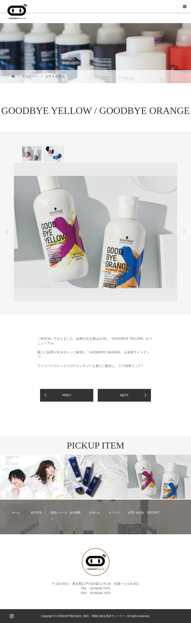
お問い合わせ (136, 512)
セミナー (114, 512)
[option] (32, 153)
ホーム (16, 512)
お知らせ (94, 512)
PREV (66, 395)
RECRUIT (153, 512)
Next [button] (184, 232)
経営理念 (36, 512)
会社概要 (75, 512)
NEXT (124, 395)
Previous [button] (7, 232)
